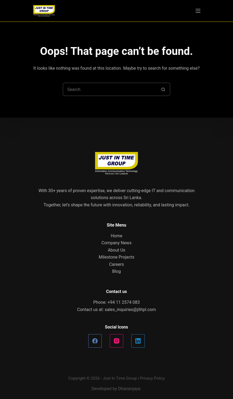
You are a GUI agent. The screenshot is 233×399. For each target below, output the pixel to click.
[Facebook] (95, 341)
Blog (116, 271)
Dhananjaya (129, 388)
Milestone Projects (117, 257)
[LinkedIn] (138, 341)
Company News (116, 242)
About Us (116, 250)
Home (116, 235)
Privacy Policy (152, 378)
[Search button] (163, 89)
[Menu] (198, 10)
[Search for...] (110, 89)
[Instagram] (116, 341)
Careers (116, 264)
